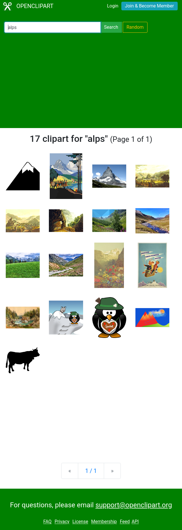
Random (135, 27)
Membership (104, 522)
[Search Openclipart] (52, 27)
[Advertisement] (91, 80)
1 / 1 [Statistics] (91, 470)
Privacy (62, 522)
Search (111, 27)
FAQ (47, 522)
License (80, 522)
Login (112, 6)
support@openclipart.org (133, 505)
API (135, 522)
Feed (125, 522)
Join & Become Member (149, 6)
